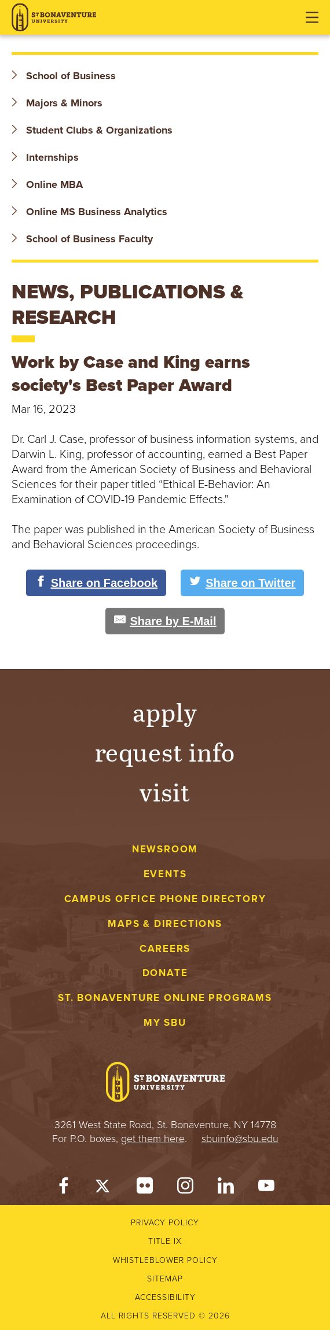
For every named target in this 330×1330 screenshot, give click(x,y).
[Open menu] (312, 17)
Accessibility (165, 1297)
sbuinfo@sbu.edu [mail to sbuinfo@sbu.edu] (239, 1138)
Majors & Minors (57, 103)
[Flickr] (144, 1188)
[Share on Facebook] (96, 583)
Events (165, 874)
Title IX (165, 1241)
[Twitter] (104, 1188)
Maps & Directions (165, 924)
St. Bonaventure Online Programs (165, 998)
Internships (45, 157)
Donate (165, 973)
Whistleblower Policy (165, 1260)
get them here (153, 1138)
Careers (165, 949)
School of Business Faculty (82, 238)
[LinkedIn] (225, 1188)
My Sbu (165, 1023)
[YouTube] (266, 1188)
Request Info (165, 751)
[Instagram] (185, 1188)
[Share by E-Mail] (165, 621)
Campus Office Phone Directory (165, 899)
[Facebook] (63, 1188)
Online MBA (47, 184)
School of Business (64, 75)
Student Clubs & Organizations (92, 130)
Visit (165, 791)
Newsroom (165, 849)
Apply (165, 711)
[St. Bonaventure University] (54, 17)
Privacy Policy (165, 1223)
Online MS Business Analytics (89, 211)
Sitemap (165, 1279)
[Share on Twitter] (242, 583)
